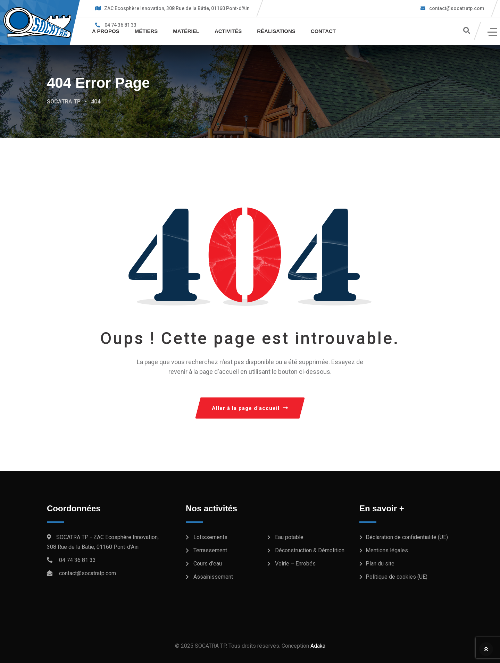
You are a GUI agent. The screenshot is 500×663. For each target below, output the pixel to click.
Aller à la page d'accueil (250, 408)
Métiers (146, 31)
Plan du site (380, 563)
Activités (228, 31)
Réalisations (276, 31)
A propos (105, 31)
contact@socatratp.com (456, 8)
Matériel (186, 31)
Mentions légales (387, 550)
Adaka (317, 646)
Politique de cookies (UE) (396, 576)
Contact (323, 31)
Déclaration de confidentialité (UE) (407, 537)
